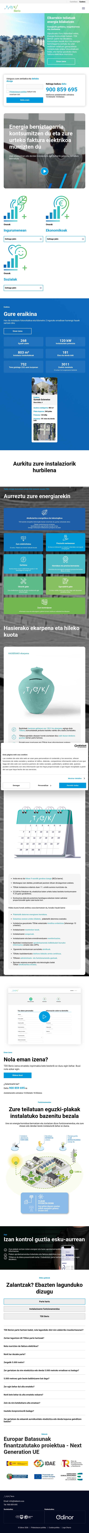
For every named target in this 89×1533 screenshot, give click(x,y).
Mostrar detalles (75, 778)
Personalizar (44, 785)
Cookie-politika (54, 1527)
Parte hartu (44, 1301)
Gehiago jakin (23, 238)
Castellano (74, 2)
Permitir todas (73, 785)
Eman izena (61, 61)
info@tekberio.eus (16, 1501)
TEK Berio (44, 1316)
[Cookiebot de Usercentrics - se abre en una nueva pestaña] (76, 746)
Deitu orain (24, 100)
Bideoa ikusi (18, 1075)
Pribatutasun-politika (18, 92)
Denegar (16, 785)
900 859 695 (17, 1087)
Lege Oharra (66, 1527)
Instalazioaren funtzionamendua (44, 1308)
